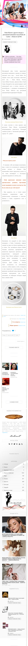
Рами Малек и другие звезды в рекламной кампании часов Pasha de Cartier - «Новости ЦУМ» (14, 34)
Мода (15, 42)
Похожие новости (14, 347)
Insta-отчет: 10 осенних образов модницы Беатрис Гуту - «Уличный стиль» (16, 615)
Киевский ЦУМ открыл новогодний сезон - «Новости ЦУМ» (16, 600)
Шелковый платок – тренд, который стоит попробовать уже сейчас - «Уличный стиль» (16, 631)
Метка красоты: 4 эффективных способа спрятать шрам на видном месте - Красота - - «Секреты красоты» (13, 560)
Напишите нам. (22, 322)
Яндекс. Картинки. (22, 318)
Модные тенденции (8, 42)
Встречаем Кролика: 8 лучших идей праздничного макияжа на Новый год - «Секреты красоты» (13, 536)
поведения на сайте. (21, 325)
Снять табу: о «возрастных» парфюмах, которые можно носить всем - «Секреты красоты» (13, 583)
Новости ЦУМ (10, 335)
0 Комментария (14, 403)
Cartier (16, 335)
